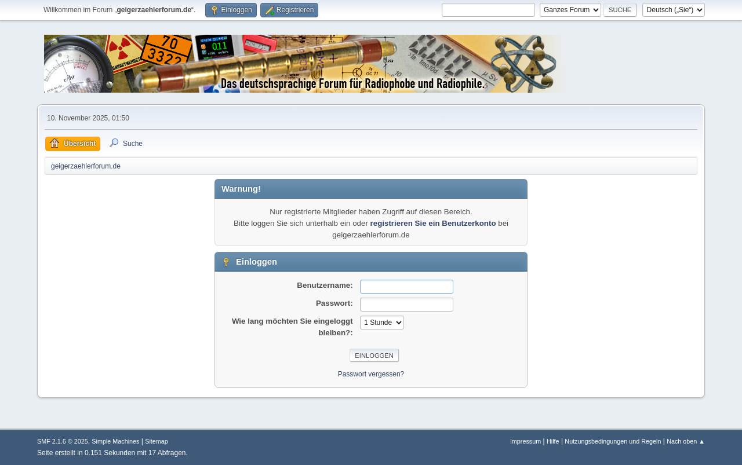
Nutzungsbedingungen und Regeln (613, 441)
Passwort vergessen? (371, 374)
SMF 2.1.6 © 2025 (62, 441)
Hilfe (553, 441)
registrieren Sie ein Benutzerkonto (433, 223)
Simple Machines (115, 441)
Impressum (525, 441)
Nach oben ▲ (686, 441)
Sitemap (156, 441)
